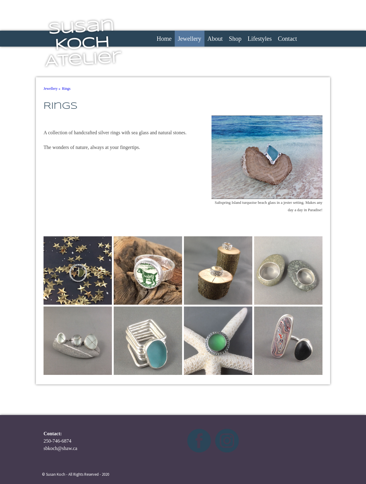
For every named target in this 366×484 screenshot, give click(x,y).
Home (164, 38)
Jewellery (189, 38)
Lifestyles (260, 38)
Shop (235, 38)
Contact (287, 38)
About (215, 38)
